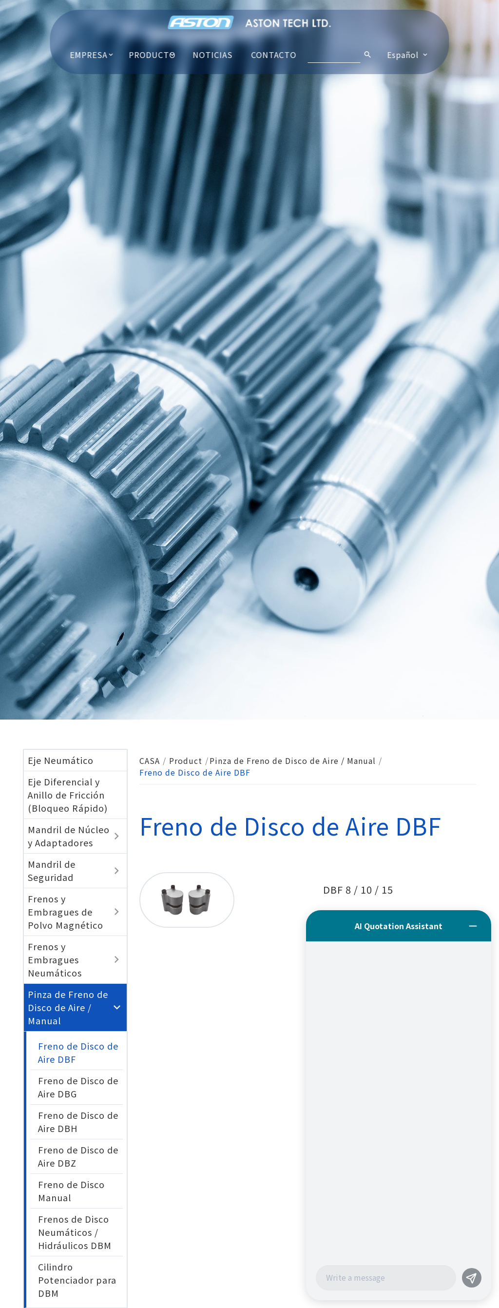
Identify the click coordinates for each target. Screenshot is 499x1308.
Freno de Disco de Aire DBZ (78, 1156)
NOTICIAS (212, 54)
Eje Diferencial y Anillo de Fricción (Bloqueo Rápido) (68, 794)
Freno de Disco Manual (71, 1191)
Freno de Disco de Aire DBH (78, 1121)
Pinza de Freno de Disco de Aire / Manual (293, 760)
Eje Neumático (61, 760)
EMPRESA (88, 54)
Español (403, 54)
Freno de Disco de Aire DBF (78, 1052)
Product (185, 760)
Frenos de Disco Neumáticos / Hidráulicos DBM (75, 1231)
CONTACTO (274, 54)
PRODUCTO (152, 54)
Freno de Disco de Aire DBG (78, 1087)
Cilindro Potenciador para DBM (77, 1279)
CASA (149, 760)
